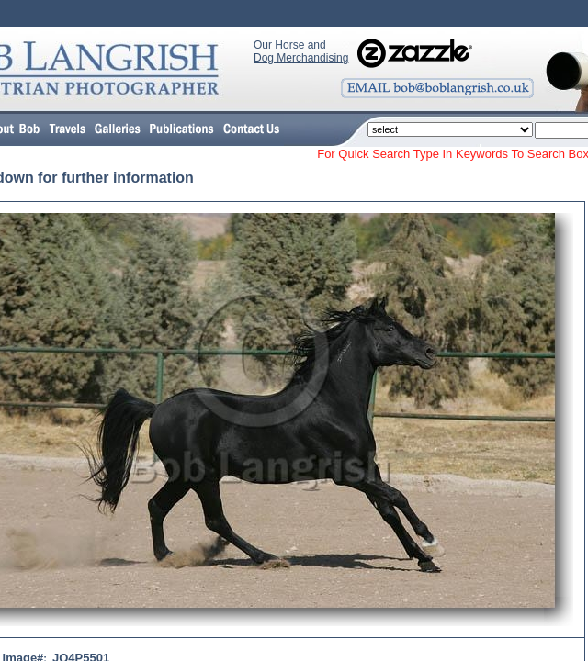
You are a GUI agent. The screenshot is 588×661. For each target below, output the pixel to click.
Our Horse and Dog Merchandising (301, 51)
